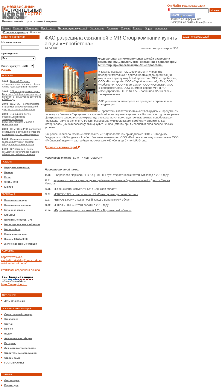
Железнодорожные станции (20, 243)
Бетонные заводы (15, 210)
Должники (112, 28)
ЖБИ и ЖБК (11, 182)
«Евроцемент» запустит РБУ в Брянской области (85, 188)
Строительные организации (20, 353)
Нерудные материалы (17, 167)
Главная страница (15, 32)
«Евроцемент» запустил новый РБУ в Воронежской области (93, 210)
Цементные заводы (15, 200)
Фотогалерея (12, 380)
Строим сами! (12, 358)
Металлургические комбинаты (22, 224)
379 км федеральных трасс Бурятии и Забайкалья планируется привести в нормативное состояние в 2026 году (21, 95)
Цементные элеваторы (17, 205)
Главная (6, 28)
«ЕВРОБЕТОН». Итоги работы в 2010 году (81, 205)
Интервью (10, 343)
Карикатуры (11, 385)
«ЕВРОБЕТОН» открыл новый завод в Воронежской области (93, 199)
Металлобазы (12, 229)
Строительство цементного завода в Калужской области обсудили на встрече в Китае (21, 142)
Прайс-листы (48, 28)
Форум (148, 28)
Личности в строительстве (20, 348)
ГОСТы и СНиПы (14, 362)
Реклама (137, 28)
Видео (8, 333)
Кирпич (8, 187)
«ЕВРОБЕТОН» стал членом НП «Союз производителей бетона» (96, 194)
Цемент (8, 172)
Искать (215, 10)
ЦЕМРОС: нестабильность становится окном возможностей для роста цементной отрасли (21, 106)
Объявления (31, 28)
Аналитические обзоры (18, 338)
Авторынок (161, 28)
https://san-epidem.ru (14, 284)
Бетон (7, 177)
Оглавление (11, 319)
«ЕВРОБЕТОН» (93, 157)
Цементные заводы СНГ (18, 219)
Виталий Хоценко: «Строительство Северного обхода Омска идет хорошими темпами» (21, 84)
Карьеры (9, 214)
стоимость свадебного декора (20, 269)
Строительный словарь (18, 314)
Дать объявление (14, 301)
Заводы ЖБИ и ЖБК (16, 239)
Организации (97, 28)
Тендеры (126, 28)
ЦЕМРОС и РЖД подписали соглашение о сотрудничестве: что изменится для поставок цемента (21, 132)
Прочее (8, 328)
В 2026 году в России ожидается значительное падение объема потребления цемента (20, 152)
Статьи (8, 324)
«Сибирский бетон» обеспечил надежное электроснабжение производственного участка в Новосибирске (18, 119)
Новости (18, 28)
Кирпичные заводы (15, 234)
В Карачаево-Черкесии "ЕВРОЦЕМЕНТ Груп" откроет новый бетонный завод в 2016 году (111, 174)
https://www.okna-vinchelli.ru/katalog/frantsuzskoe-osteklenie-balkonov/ (21, 260)
